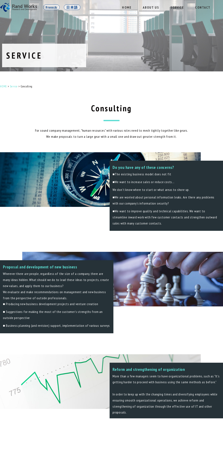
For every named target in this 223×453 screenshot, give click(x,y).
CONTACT (202, 7)
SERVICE (177, 7)
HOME (126, 7)
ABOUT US (151, 7)
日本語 (72, 7)
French (51, 7)
